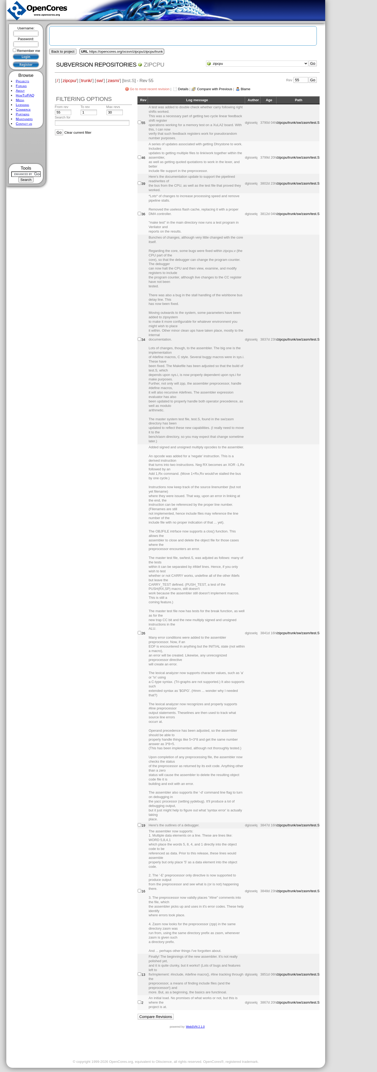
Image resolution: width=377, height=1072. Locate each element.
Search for (62, 117)
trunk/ (86, 80)
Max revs (113, 107)
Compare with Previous (214, 89)
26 (143, 633)
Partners (22, 114)
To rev (85, 107)
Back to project (62, 51)
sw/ (100, 80)
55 (143, 123)
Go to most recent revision (150, 89)
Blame (245, 89)
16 (143, 891)
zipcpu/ (69, 80)
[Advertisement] (26, 146)
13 (143, 975)
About (20, 91)
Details (183, 89)
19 (143, 825)
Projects (22, 81)
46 (143, 158)
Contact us (24, 124)
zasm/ (113, 80)
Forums (21, 86)
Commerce (23, 109)
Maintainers (24, 119)
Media (20, 100)
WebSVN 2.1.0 (195, 1026)
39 (143, 184)
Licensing (22, 105)
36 (143, 214)
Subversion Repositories (96, 64)
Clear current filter (77, 132)
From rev (61, 107)
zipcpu (154, 64)
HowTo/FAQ (25, 95)
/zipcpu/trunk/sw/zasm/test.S (298, 123)
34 (143, 340)
